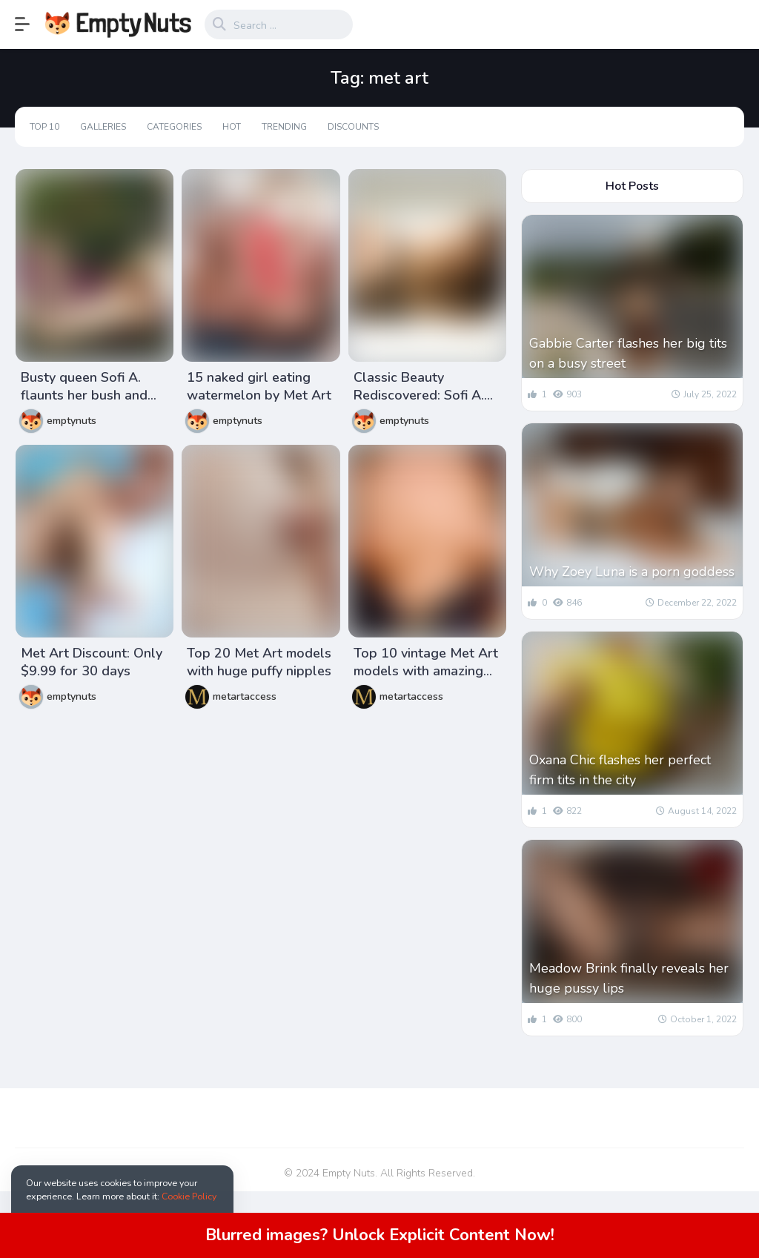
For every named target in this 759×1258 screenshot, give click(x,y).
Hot (231, 127)
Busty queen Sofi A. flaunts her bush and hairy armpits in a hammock (84, 386)
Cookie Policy (189, 1196)
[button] (29, 24)
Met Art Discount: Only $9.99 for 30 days (91, 662)
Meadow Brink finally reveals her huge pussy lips (629, 978)
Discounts (353, 127)
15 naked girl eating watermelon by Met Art (259, 386)
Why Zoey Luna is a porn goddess (632, 571)
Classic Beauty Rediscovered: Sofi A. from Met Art (419, 386)
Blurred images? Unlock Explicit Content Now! (379, 1235)
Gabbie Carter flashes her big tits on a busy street (628, 353)
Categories (174, 127)
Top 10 (44, 127)
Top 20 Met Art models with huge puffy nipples (259, 662)
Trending (284, 127)
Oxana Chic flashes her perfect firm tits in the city (620, 770)
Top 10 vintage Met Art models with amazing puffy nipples (426, 662)
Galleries (103, 127)
